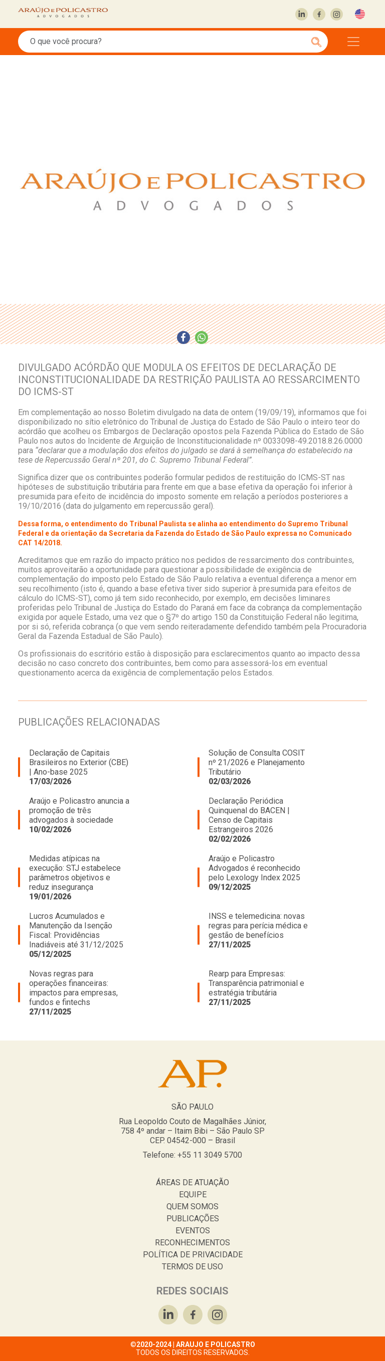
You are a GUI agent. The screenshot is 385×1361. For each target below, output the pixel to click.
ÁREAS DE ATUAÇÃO (192, 1182)
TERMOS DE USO (192, 1266)
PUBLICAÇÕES (192, 1218)
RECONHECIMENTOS (192, 1242)
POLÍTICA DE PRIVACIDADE (193, 1254)
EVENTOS (192, 1230)
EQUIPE (193, 1194)
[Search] (167, 42)
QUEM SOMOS (192, 1206)
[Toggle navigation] (353, 41)
